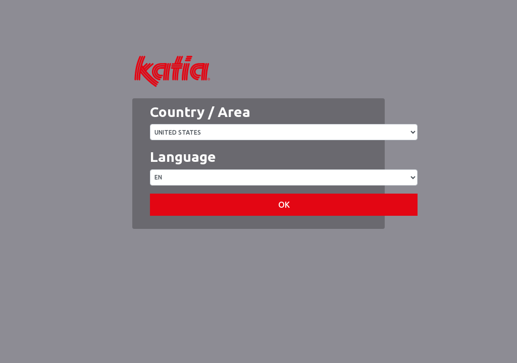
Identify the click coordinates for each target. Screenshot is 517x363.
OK (284, 234)
